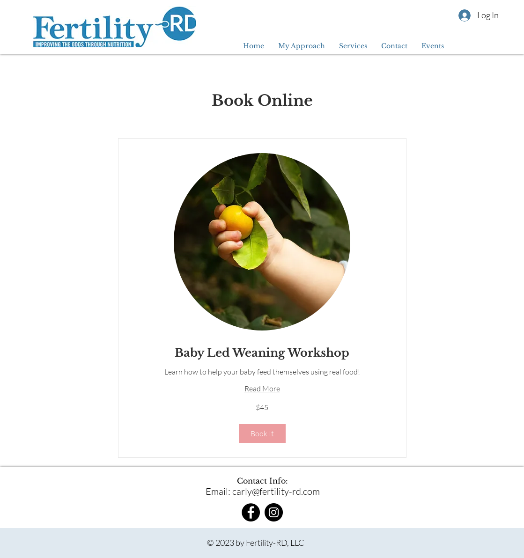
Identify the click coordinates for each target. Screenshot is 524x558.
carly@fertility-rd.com (276, 491)
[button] (262, 433)
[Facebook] (251, 512)
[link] (262, 352)
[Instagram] (274, 512)
